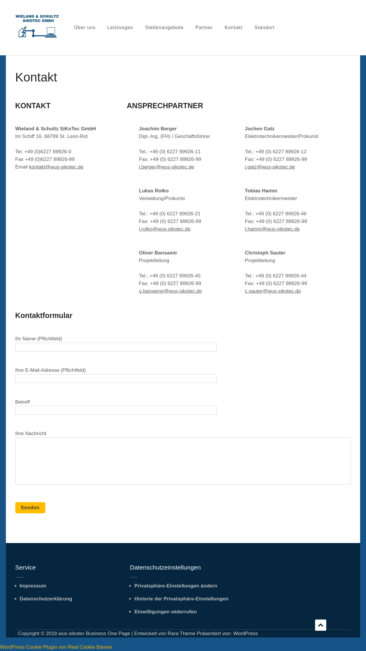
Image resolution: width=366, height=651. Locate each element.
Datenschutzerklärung (46, 599)
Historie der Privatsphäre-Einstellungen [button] (181, 599)
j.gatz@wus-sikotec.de (270, 167)
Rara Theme (181, 633)
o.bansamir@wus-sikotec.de (170, 291)
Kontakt (234, 27)
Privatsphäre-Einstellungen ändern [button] (175, 586)
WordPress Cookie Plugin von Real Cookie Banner (56, 647)
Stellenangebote (164, 27)
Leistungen (120, 27)
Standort (264, 27)
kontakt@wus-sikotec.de (56, 167)
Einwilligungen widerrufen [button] (165, 612)
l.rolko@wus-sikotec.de (165, 229)
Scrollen (320, 625)
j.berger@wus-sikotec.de (166, 167)
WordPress (245, 633)
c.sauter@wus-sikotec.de (273, 291)
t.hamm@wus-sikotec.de (272, 229)
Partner (204, 27)
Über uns (85, 27)
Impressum (33, 586)
